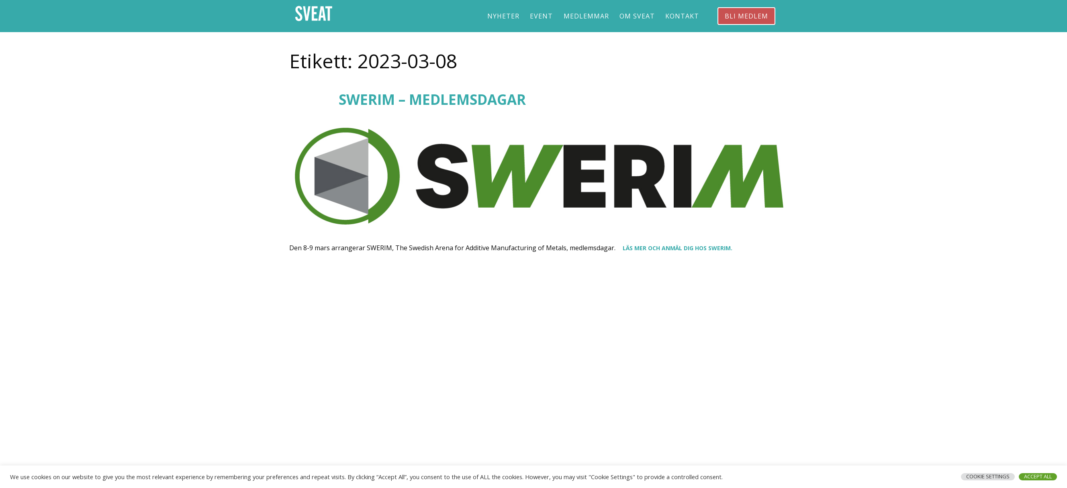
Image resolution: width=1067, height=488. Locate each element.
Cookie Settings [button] (988, 476)
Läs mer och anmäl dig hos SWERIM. (677, 248)
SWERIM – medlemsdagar (432, 99)
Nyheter (503, 16)
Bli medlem (746, 16)
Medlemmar (586, 16)
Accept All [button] (1038, 476)
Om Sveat (637, 16)
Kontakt (682, 16)
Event (541, 16)
